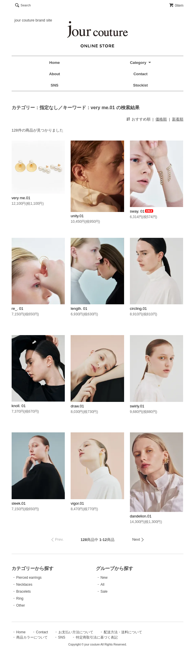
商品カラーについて (32, 637)
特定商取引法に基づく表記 (97, 637)
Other (20, 605)
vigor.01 (77, 503)
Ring (20, 598)
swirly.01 (137, 406)
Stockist (140, 85)
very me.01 (21, 198)
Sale (104, 591)
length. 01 (79, 308)
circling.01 (138, 308)
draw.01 (77, 406)
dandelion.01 (140, 516)
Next (136, 539)
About (54, 74)
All (102, 585)
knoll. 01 (19, 406)
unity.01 (77, 216)
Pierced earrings (29, 578)
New (104, 578)
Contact (140, 74)
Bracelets (23, 591)
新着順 (177, 119)
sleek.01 (19, 503)
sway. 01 (142, 211)
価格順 (161, 119)
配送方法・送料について (123, 632)
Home (54, 62)
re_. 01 (17, 308)
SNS (54, 85)
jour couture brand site (33, 20)
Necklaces (24, 585)
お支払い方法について (75, 632)
